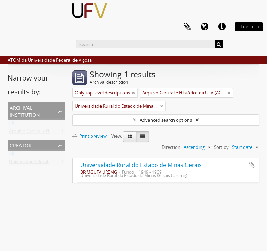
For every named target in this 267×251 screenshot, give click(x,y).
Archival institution (25, 110)
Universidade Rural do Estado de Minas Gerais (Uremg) (65, 163)
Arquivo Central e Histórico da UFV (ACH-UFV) (56, 132)
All (11, 124)
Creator (21, 145)
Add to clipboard (252, 164)
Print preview (89, 136)
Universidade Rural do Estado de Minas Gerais (141, 165)
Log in (247, 26)
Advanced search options (166, 120)
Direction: (171, 147)
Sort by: (222, 147)
